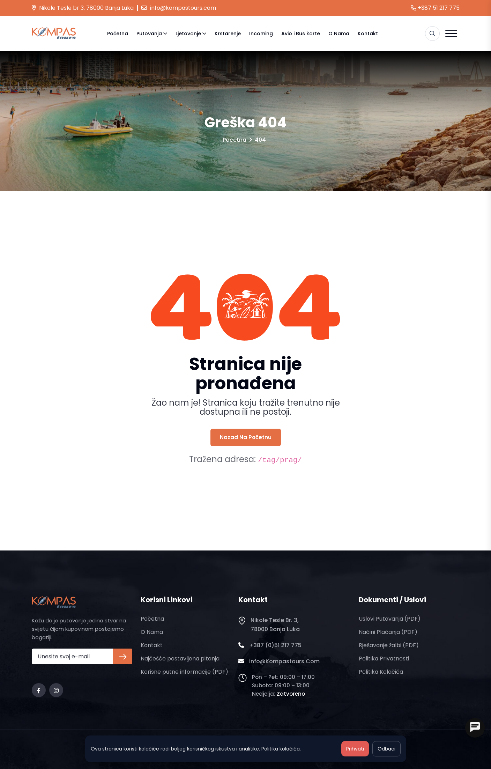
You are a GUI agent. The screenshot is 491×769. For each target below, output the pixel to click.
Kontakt (368, 33)
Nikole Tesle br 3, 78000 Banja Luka (83, 8)
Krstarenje (228, 33)
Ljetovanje (188, 33)
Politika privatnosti (384, 659)
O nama (338, 33)
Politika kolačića (381, 672)
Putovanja (149, 33)
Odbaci (386, 748)
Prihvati (355, 748)
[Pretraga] (432, 33)
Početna (117, 33)
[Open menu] (451, 33)
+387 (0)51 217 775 (270, 645)
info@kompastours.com (178, 8)
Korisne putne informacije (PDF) (184, 672)
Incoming (261, 33)
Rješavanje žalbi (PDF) (389, 645)
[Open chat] (475, 728)
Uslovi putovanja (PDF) (390, 619)
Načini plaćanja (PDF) (388, 632)
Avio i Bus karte (300, 33)
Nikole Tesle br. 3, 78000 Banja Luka (269, 625)
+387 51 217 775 (435, 8)
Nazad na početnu (245, 437)
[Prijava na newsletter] (122, 656)
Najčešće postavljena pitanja (180, 659)
